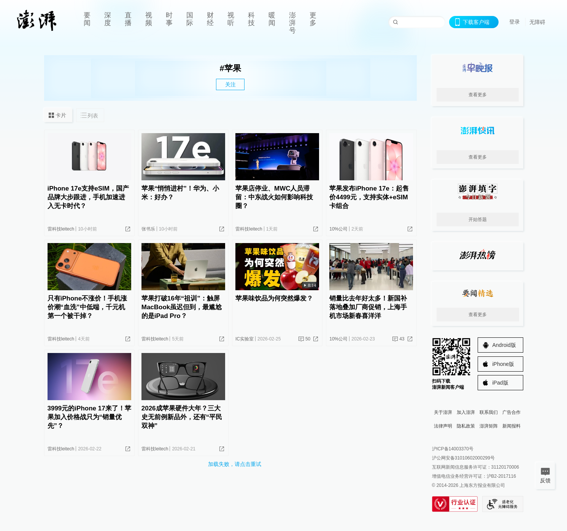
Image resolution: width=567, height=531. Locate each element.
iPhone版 (503, 364)
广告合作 (511, 412)
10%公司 (338, 229)
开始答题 (478, 219)
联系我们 (489, 412)
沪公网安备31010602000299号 (463, 458)
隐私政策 (466, 426)
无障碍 (537, 22)
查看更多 (478, 94)
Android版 (504, 345)
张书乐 (148, 229)
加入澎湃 (466, 412)
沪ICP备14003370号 (452, 449)
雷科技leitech (61, 229)
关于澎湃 (443, 412)
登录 (514, 22)
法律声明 (443, 426)
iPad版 (500, 383)
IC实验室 (244, 339)
